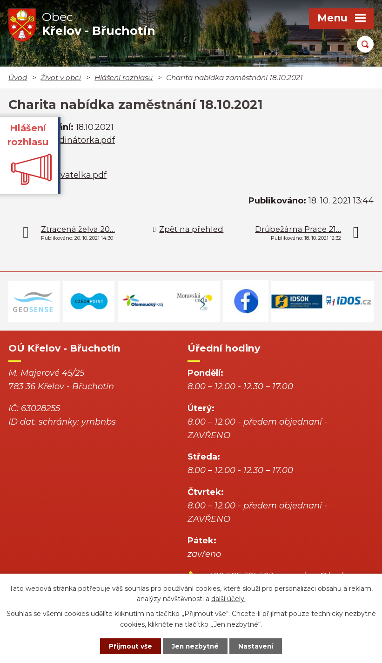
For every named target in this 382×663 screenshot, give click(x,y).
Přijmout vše (127, 646)
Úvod (17, 77)
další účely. (228, 598)
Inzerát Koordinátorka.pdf (61, 140)
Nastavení (258, 646)
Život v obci (60, 77)
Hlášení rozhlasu (123, 77)
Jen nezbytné (195, 646)
